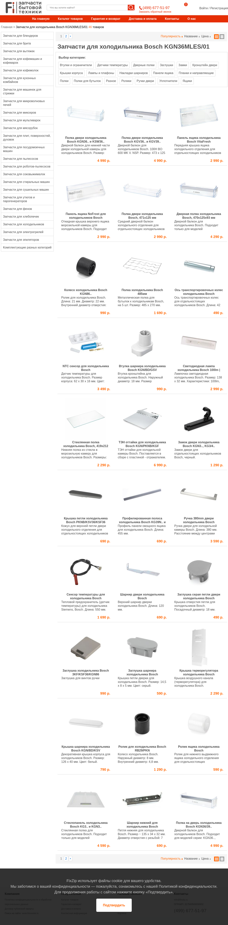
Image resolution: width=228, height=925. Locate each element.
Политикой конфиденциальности (187, 886)
